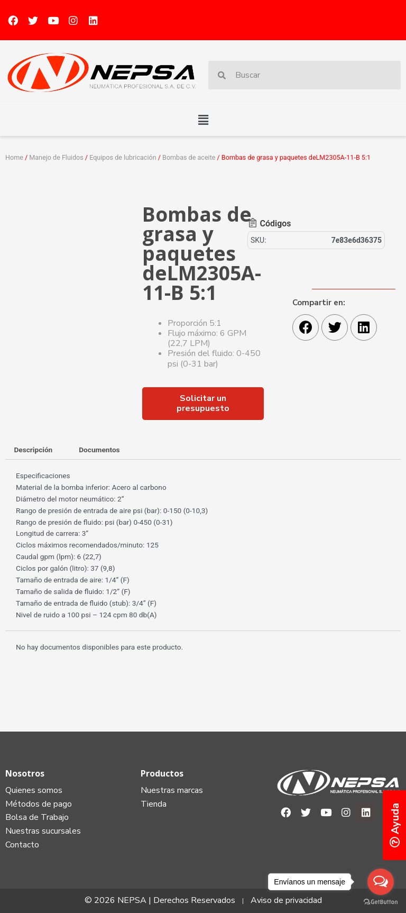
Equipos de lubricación (122, 157)
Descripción (33, 449)
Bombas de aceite (188, 157)
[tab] (33, 450)
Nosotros (24, 773)
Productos (162, 773)
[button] (203, 120)
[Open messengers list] (380, 882)
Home (14, 157)
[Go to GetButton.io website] (381, 902)
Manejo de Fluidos (56, 157)
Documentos (99, 449)
